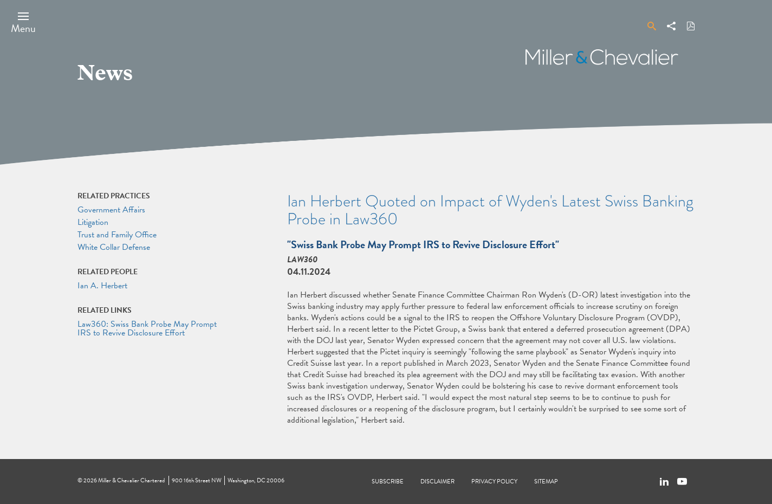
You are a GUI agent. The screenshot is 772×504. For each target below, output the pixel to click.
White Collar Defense (113, 247)
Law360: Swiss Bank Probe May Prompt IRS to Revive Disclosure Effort (147, 328)
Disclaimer (437, 481)
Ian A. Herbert (102, 285)
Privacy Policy (494, 481)
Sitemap (546, 481)
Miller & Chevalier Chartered (131, 480)
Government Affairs (111, 209)
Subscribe (388, 481)
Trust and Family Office (117, 234)
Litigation (92, 222)
